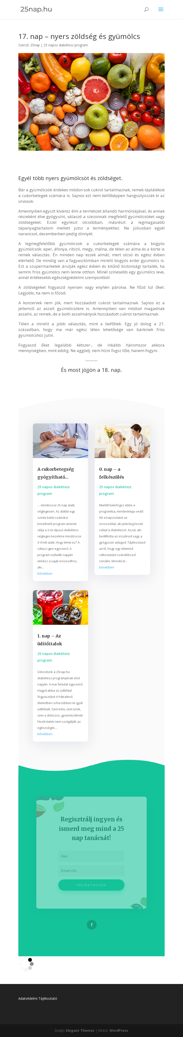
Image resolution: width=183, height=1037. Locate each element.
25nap (35, 45)
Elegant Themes (80, 1030)
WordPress (119, 1030)
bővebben (44, 573)
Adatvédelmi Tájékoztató (37, 998)
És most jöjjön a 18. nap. (91, 369)
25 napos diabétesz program (66, 45)
